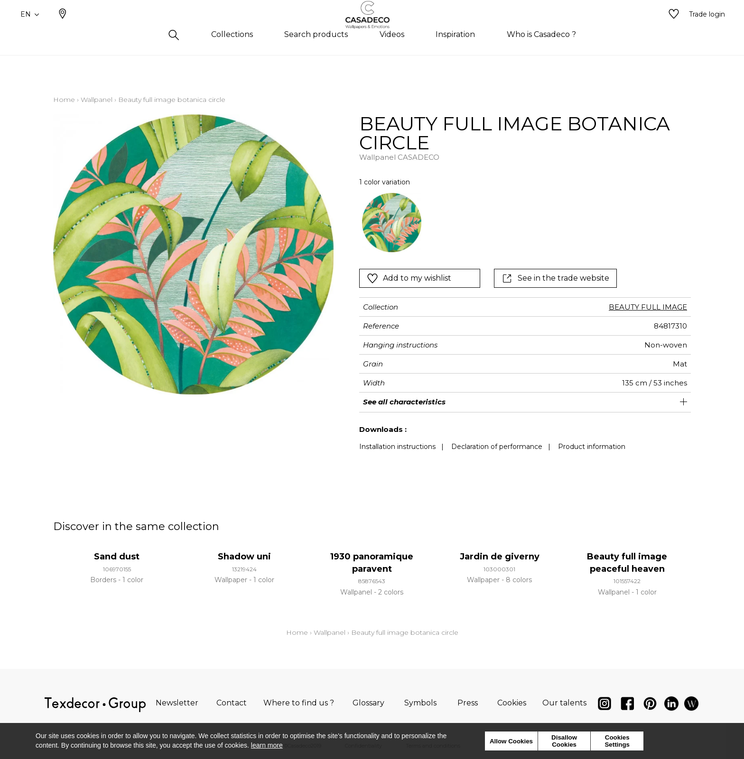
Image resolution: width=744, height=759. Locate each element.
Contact (231, 702)
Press (467, 702)
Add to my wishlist (409, 278)
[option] (391, 222)
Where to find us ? (298, 702)
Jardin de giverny (499, 556)
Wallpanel (96, 99)
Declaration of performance (496, 446)
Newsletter (177, 702)
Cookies (511, 702)
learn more (267, 745)
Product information (591, 446)
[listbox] (492, 222)
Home (64, 99)
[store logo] (372, 30)
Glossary (368, 702)
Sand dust (117, 556)
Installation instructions (397, 446)
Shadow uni (244, 556)
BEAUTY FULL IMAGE (648, 306)
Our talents (564, 702)
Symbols (420, 702)
